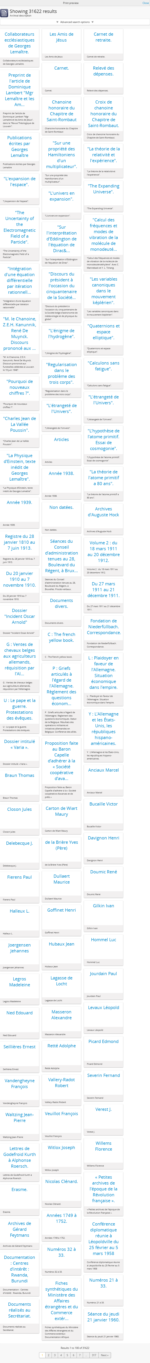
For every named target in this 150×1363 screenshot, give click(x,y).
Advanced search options (75, 22)
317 (94, 1355)
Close (146, 3)
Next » (104, 1355)
